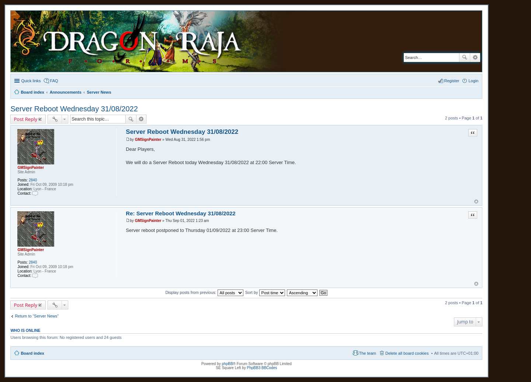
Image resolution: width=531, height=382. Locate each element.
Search (464, 57)
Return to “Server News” (37, 316)
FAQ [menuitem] (54, 81)
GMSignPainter (30, 168)
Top (476, 201)
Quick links (31, 81)
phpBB (227, 364)
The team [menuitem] (367, 353)
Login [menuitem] (473, 81)
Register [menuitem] (451, 81)
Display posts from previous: (204, 292)
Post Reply (25, 119)
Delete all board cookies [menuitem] (406, 353)
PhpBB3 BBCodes (262, 368)
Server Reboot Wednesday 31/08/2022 (74, 109)
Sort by (265, 292)
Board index (32, 353)
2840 (33, 180)
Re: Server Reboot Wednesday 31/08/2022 (180, 213)
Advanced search (475, 57)
